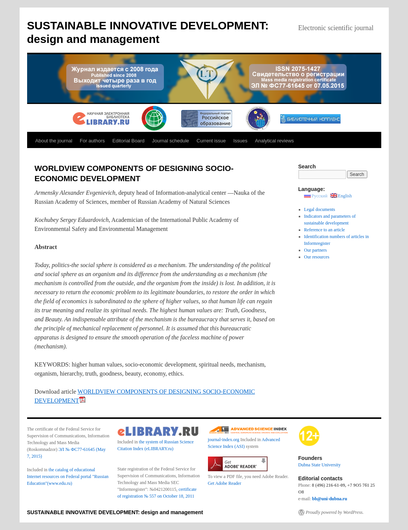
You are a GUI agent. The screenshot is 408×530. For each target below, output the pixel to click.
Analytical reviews (274, 141)
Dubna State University (319, 464)
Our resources (316, 257)
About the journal (53, 141)
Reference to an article (324, 229)
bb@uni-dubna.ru (329, 498)
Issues (240, 141)
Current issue (211, 141)
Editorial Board (128, 141)
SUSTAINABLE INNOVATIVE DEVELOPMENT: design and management (115, 512)
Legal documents (319, 209)
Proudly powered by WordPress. (335, 512)
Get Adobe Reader (224, 483)
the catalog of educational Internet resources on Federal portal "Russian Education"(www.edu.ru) (68, 476)
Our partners (315, 250)
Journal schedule (170, 141)
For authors (92, 141)
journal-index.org (223, 439)
